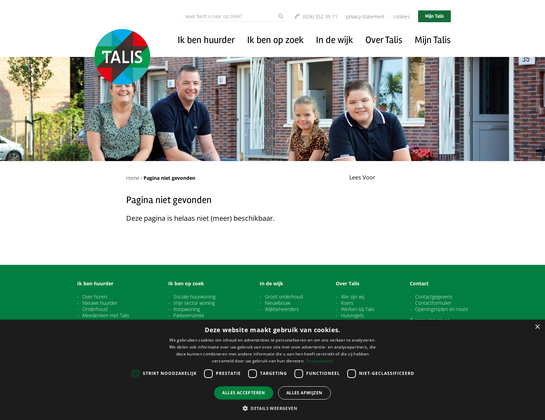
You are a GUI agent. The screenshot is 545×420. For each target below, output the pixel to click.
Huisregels (352, 315)
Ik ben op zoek (275, 40)
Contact (419, 283)
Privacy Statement (365, 16)
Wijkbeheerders (282, 309)
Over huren (94, 297)
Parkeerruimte (188, 315)
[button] (272, 408)
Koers (347, 303)
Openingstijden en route (441, 309)
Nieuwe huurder (99, 303)
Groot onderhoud (284, 297)
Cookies (401, 16)
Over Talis (383, 40)
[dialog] (272, 370)
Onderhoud (94, 309)
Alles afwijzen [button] (304, 393)
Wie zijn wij (352, 297)
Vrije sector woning (194, 303)
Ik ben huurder (206, 40)
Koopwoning (186, 309)
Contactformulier (433, 303)
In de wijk (334, 40)
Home (132, 178)
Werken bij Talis (358, 309)
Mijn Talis (434, 16)
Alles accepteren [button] (243, 393)
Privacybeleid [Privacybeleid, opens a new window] (319, 361)
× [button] (537, 327)
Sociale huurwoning (194, 297)
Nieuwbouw (277, 303)
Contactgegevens (434, 297)
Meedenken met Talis (105, 315)
